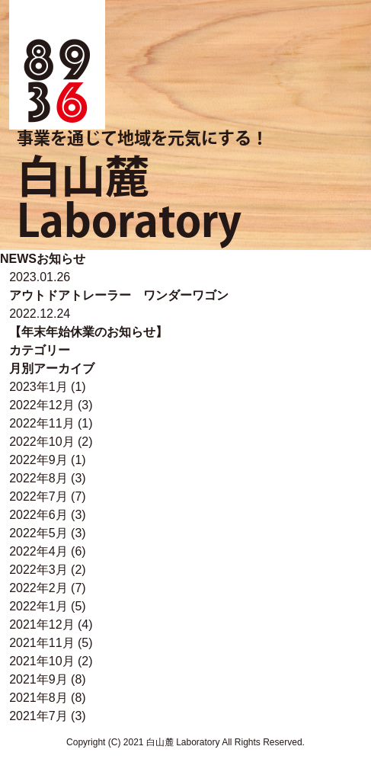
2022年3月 (38, 569)
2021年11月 (41, 642)
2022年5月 (38, 533)
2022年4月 (38, 551)
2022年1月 (38, 606)
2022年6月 (38, 514)
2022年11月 (41, 423)
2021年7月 (38, 715)
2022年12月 (41, 405)
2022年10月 (41, 441)
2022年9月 (38, 459)
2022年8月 (38, 478)
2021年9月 (38, 679)
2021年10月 (41, 661)
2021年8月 (38, 697)
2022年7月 (38, 496)
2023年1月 (38, 386)
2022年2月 (38, 587)
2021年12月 (41, 624)
